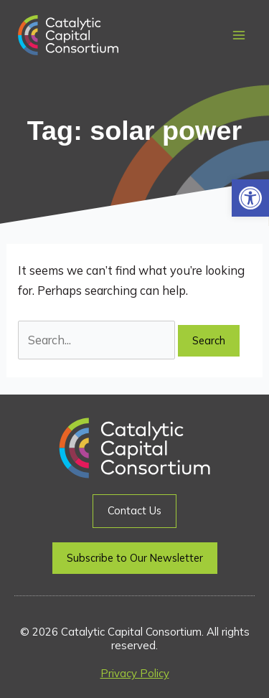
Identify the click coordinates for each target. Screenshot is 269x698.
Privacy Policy (134, 673)
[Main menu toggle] (238, 35)
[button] (250, 198)
